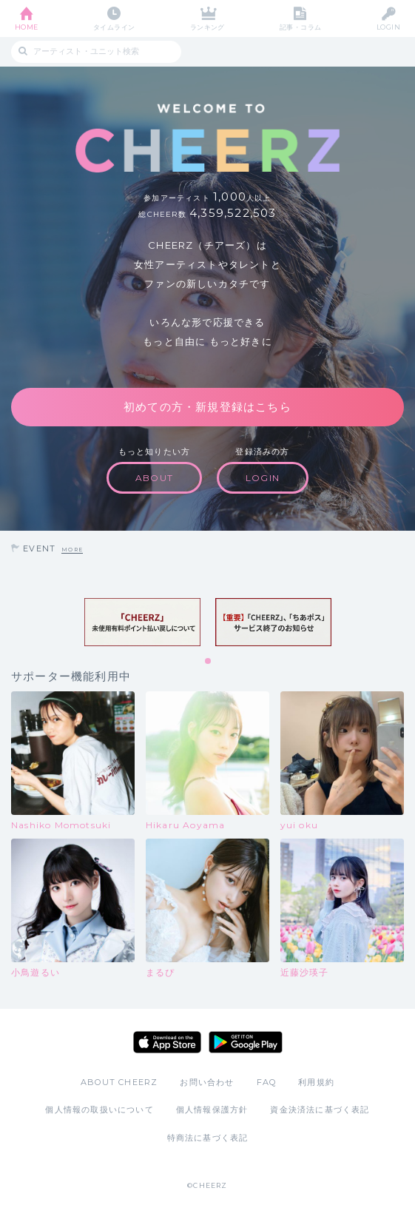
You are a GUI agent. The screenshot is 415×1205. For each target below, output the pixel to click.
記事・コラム (301, 27)
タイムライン (114, 27)
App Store (167, 1042)
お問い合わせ (207, 1082)
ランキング (207, 27)
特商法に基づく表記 (208, 1137)
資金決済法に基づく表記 (319, 1109)
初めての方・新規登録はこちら (207, 407)
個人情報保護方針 (212, 1109)
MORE (72, 549)
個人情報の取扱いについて (99, 1109)
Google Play (246, 1042)
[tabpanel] (142, 622)
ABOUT (154, 477)
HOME (26, 27)
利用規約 (316, 1082)
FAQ (267, 1082)
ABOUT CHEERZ (119, 1082)
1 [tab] (208, 661)
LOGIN (388, 27)
